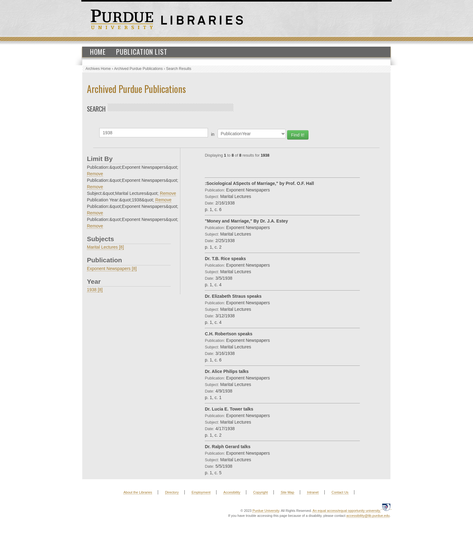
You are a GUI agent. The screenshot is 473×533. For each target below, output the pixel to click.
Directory (172, 492)
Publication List (141, 52)
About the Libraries (138, 492)
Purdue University (265, 510)
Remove (95, 173)
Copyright (260, 492)
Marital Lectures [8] (105, 247)
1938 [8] (95, 289)
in (212, 134)
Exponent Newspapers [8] (112, 268)
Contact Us (339, 492)
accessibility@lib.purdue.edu (368, 515)
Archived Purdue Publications (138, 69)
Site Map (287, 492)
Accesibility (231, 492)
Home (98, 52)
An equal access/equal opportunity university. (347, 510)
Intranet (312, 492)
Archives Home (98, 69)
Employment (200, 492)
